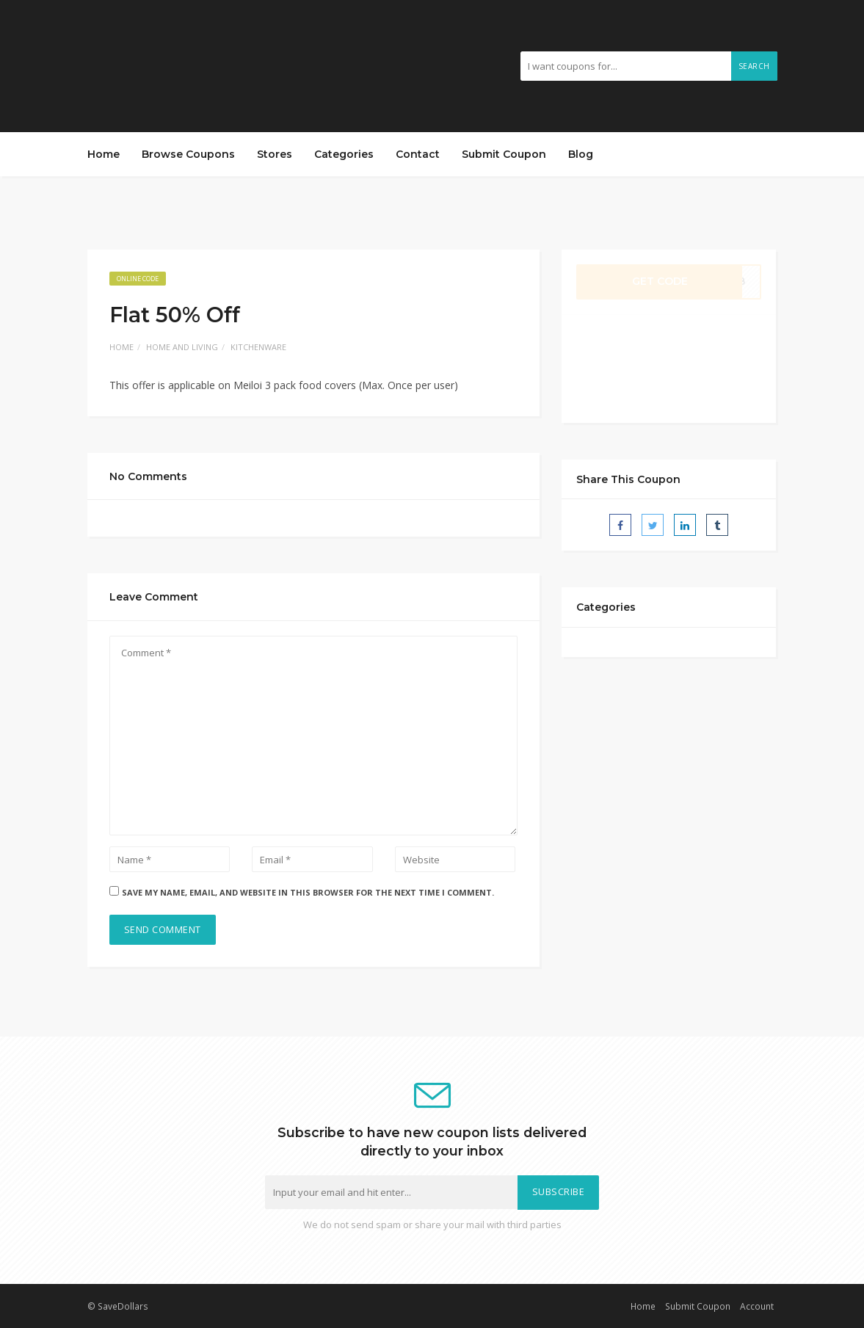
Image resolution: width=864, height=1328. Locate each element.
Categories (344, 154)
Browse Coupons (188, 154)
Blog (580, 154)
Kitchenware (258, 346)
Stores (274, 154)
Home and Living (182, 346)
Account (757, 1306)
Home (103, 154)
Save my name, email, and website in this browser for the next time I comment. (308, 892)
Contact (418, 154)
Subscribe (558, 1192)
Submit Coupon (504, 154)
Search (754, 66)
